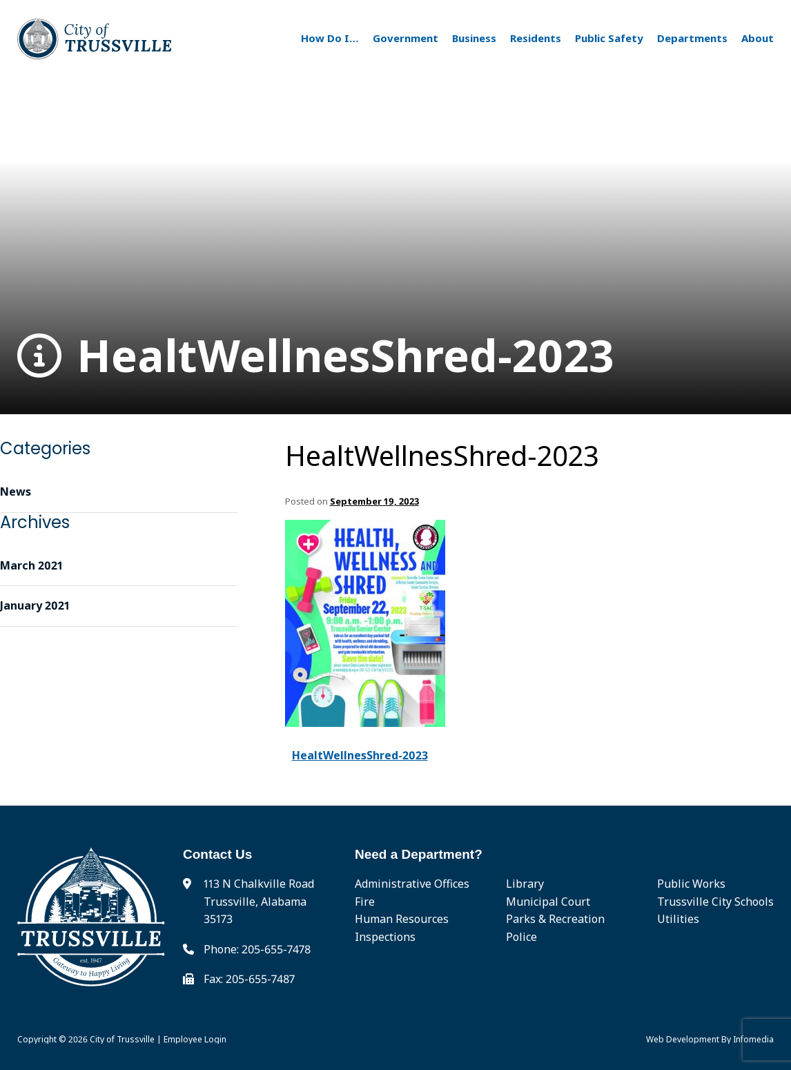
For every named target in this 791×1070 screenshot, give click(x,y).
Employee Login (195, 1039)
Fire (365, 901)
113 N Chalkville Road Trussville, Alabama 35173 (259, 901)
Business (474, 38)
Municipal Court (548, 901)
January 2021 (35, 605)
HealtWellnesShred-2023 (315, 355)
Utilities (678, 918)
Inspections (385, 936)
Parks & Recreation (555, 918)
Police (521, 936)
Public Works (691, 883)
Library (525, 883)
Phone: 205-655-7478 (257, 949)
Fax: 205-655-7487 (249, 978)
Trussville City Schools (715, 901)
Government (405, 38)
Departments (692, 38)
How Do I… (330, 38)
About (757, 38)
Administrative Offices (412, 883)
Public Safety (609, 38)
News (15, 491)
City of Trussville (122, 1039)
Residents (535, 38)
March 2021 (31, 565)
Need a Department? (418, 854)
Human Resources (402, 918)
